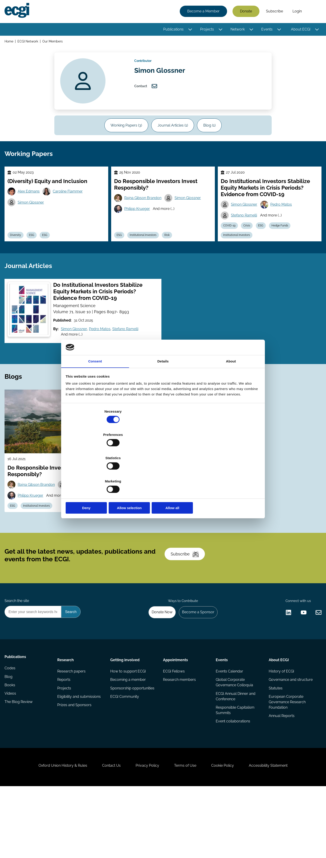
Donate (245, 12)
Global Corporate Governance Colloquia (234, 740)
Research (66, 716)
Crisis (249, 243)
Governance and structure (290, 738)
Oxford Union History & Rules (55, 833)
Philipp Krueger (138, 225)
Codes (10, 728)
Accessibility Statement (276, 833)
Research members (179, 738)
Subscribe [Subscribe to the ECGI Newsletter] (187, 602)
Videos (11, 756)
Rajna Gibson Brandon (144, 214)
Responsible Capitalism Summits (235, 769)
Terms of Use (187, 833)
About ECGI (299, 30)
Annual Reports (281, 775)
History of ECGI (280, 728)
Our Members (54, 43)
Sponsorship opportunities (132, 747)
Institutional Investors (146, 253)
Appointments (175, 716)
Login (296, 12)
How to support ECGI (128, 728)
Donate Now (158, 667)
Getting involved (125, 716)
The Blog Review (19, 765)
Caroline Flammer (71, 207)
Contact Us (106, 833)
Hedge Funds (285, 243)
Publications (172, 30)
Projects (206, 30)
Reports (64, 738)
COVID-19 (231, 243)
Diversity (17, 253)
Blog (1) (212, 133)
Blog (9, 738)
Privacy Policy (146, 833)
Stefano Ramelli (245, 232)
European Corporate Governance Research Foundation (286, 761)
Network (237, 30)
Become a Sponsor (196, 667)
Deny (98, 473)
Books (10, 747)
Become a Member (202, 12)
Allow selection (163, 473)
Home (9, 43)
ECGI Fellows (174, 728)
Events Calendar (229, 728)
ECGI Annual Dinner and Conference (235, 755)
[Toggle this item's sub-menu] (189, 30)
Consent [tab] (95, 397)
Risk (171, 253)
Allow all (228, 473)
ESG (35, 253)
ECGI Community (124, 756)
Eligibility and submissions (79, 756)
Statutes (275, 747)
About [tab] (231, 397)
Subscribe (273, 12)
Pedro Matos (283, 220)
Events (266, 30)
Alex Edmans (31, 207)
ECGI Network (29, 43)
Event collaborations (233, 781)
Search (313, 12)
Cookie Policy (227, 833)
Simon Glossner (33, 219)
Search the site (17, 655)
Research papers (72, 728)
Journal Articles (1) (173, 133)
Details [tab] (163, 397)
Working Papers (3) (123, 133)
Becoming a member (128, 738)
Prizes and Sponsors (75, 765)
